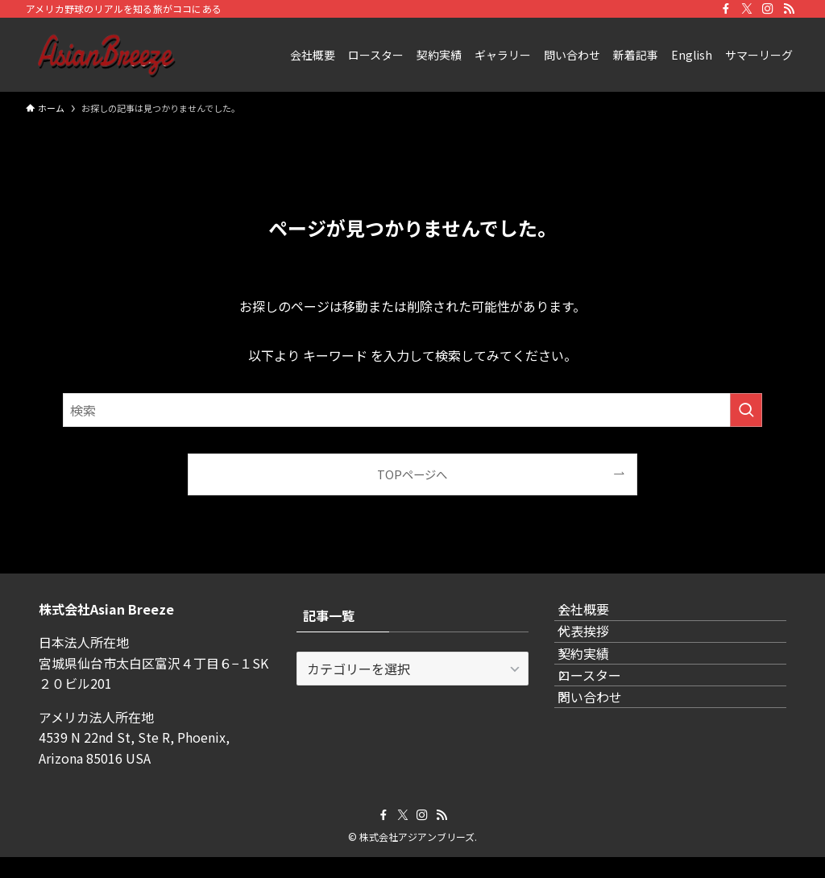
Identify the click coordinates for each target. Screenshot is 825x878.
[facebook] (725, 9)
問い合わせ (606, 770)
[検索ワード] (412, 410)
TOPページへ (412, 474)
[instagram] (767, 9)
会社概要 (599, 617)
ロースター (605, 732)
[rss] (788, 9)
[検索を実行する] (746, 410)
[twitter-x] (746, 9)
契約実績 (599, 693)
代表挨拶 (599, 655)
